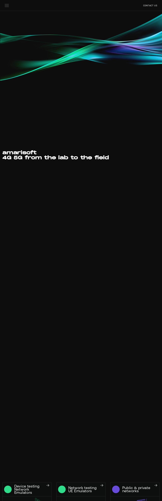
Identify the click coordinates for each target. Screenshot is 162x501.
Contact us (150, 5)
